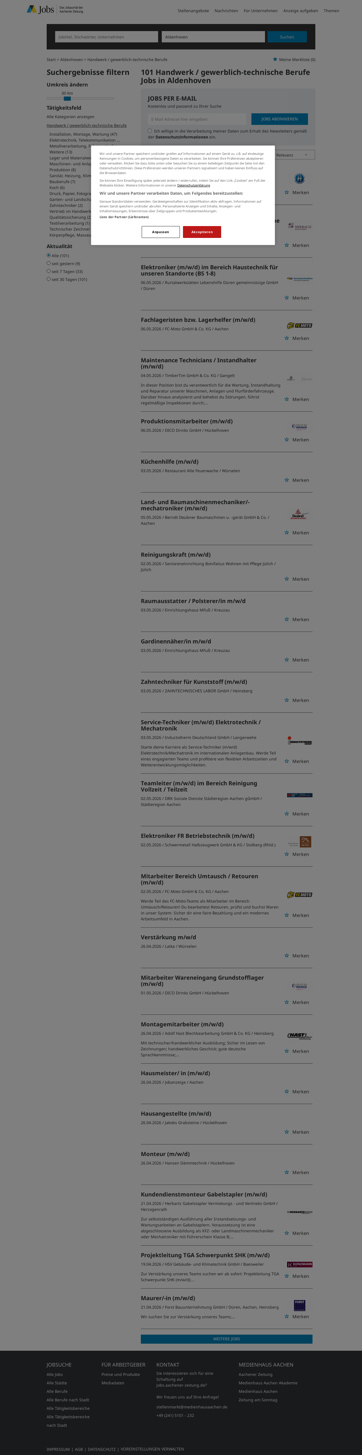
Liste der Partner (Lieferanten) (124, 217)
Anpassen (160, 232)
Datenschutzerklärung (193, 185)
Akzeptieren (202, 232)
